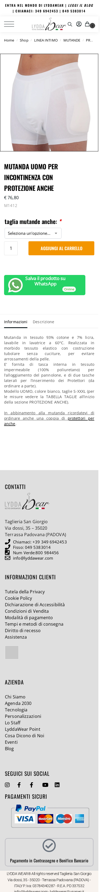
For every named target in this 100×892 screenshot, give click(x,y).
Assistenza (16, 637)
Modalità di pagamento (29, 618)
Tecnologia (16, 710)
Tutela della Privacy (25, 592)
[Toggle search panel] (70, 24)
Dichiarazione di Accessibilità (35, 605)
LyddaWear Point (22, 729)
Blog (9, 749)
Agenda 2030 (18, 703)
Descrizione (43, 321)
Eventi (11, 742)
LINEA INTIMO (46, 40)
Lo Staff (12, 723)
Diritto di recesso (23, 630)
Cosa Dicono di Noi (24, 736)
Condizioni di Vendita (27, 611)
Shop (24, 40)
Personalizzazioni (23, 716)
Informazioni (15, 321)
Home (9, 40)
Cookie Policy (18, 598)
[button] (88, 24)
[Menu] (12, 24)
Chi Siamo (15, 697)
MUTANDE (71, 40)
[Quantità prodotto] (11, 248)
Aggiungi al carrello (61, 248)
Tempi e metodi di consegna (34, 624)
